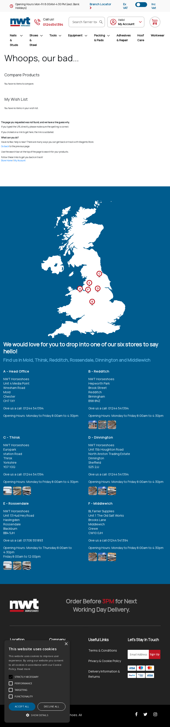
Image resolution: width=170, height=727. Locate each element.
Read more (23, 669)
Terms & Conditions (102, 650)
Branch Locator (100, 4)
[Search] (101, 22)
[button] (37, 715)
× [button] (66, 644)
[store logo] (20, 21)
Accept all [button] (22, 706)
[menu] (87, 40)
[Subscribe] (154, 654)
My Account (20, 160)
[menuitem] (18, 40)
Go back (5, 146)
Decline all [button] (51, 706)
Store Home (6, 160)
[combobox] (87, 22)
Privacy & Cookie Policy (104, 661)
